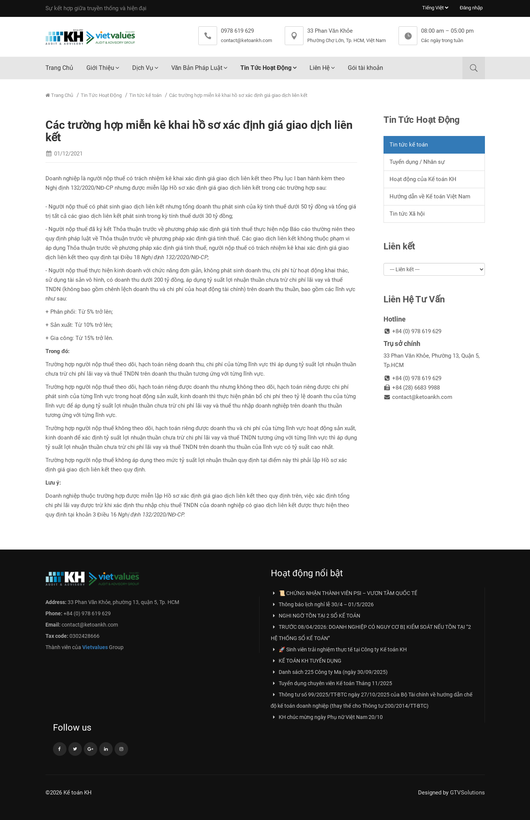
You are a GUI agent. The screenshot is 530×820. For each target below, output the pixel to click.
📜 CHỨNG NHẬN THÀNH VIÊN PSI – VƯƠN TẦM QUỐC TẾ (344, 593)
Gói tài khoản (365, 67)
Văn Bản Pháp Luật (197, 67)
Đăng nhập (471, 8)
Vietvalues (95, 647)
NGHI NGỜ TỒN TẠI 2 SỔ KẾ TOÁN (315, 616)
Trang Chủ (59, 67)
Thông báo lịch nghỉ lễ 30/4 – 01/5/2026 (322, 604)
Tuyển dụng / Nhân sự (417, 162)
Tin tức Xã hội (407, 213)
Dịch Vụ (142, 67)
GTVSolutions (467, 792)
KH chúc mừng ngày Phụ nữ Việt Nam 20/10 (327, 717)
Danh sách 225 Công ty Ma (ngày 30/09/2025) (329, 672)
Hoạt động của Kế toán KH (423, 179)
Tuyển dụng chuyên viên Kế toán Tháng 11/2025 (331, 683)
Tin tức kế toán (145, 95)
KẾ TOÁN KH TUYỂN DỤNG (306, 661)
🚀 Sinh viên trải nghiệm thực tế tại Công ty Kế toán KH (339, 649)
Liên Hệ (320, 67)
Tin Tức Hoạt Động (265, 67)
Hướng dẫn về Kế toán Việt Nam (430, 196)
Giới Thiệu (100, 67)
